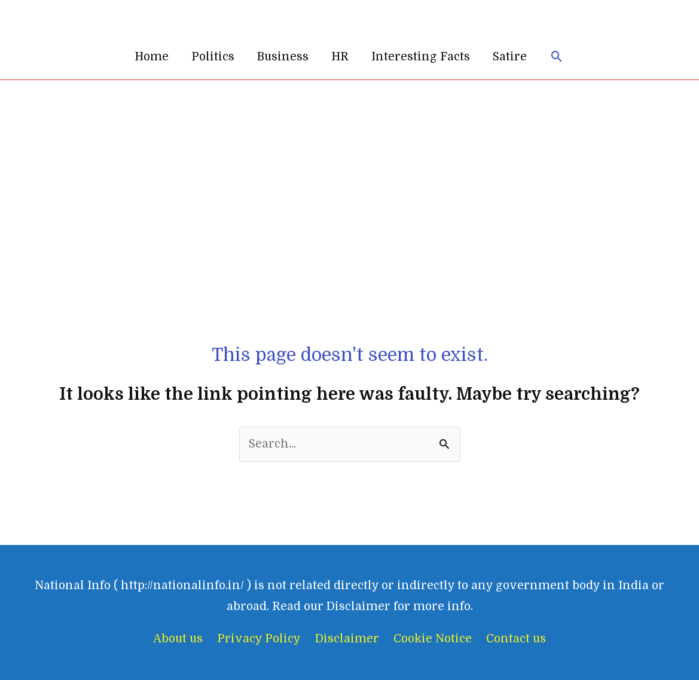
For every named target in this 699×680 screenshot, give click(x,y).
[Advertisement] (349, 169)
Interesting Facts (420, 56)
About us (178, 638)
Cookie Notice (432, 638)
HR (340, 56)
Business (283, 56)
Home (152, 56)
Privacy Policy (259, 638)
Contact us (516, 638)
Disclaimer (347, 638)
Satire (510, 56)
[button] (557, 57)
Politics (212, 56)
